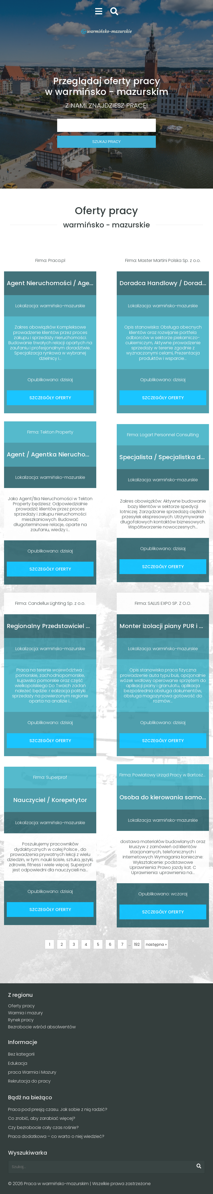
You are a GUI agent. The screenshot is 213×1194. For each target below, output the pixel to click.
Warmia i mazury (25, 1013)
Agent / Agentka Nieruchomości (55, 454)
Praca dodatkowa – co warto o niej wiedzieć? (56, 1136)
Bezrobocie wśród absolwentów (42, 1027)
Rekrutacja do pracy (29, 1081)
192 (137, 944)
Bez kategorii (21, 1054)
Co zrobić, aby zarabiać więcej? (41, 1118)
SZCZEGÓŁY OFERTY (50, 398)
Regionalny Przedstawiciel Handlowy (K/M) (71, 626)
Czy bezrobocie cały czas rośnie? (43, 1127)
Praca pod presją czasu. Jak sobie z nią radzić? (57, 1109)
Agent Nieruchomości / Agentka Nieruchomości (78, 283)
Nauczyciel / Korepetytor (50, 800)
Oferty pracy (21, 1006)
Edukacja (17, 1063)
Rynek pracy (21, 1020)
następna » (156, 944)
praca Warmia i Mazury (32, 1072)
